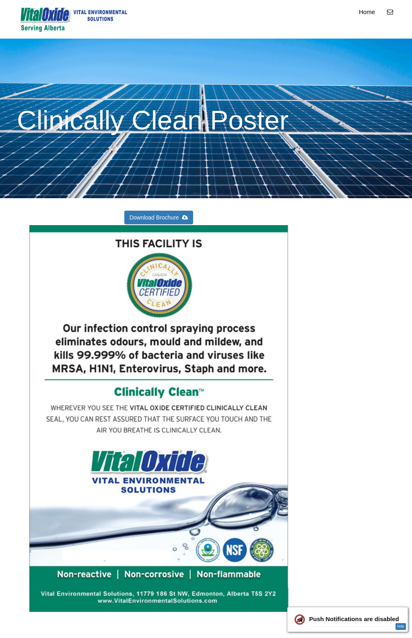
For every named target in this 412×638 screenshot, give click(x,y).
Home (367, 11)
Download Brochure (159, 217)
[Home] (75, 19)
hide (400, 626)
